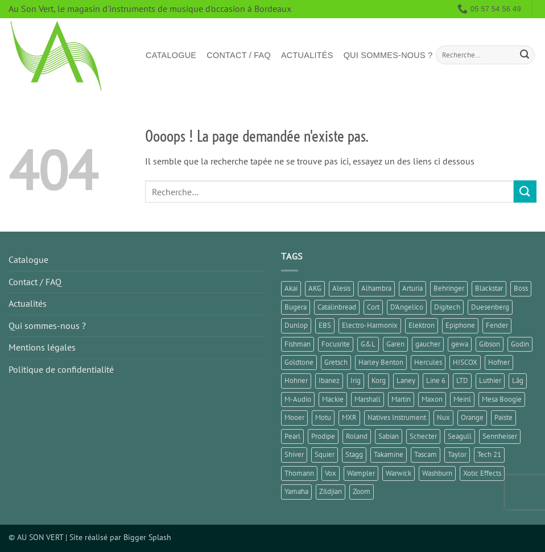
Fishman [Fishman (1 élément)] (297, 344)
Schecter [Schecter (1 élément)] (423, 436)
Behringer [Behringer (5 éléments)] (448, 288)
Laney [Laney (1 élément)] (406, 380)
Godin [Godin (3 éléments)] (520, 344)
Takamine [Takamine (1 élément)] (388, 454)
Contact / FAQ (239, 55)
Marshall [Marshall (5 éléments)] (367, 399)
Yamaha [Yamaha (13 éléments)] (296, 491)
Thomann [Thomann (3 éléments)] (299, 473)
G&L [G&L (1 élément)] (368, 344)
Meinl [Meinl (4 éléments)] (462, 399)
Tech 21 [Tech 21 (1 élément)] (489, 454)
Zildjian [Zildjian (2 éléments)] (330, 491)
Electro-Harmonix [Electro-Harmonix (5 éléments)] (370, 325)
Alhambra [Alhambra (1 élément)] (376, 288)
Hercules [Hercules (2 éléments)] (428, 362)
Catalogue (171, 55)
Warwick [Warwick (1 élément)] (398, 473)
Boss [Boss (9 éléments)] (521, 288)
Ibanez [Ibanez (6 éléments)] (329, 380)
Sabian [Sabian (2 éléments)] (388, 436)
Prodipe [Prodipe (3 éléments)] (323, 436)
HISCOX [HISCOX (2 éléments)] (465, 362)
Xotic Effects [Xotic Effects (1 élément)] (482, 473)
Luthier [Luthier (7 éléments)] (490, 380)
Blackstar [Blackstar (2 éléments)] (489, 288)
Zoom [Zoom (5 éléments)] (361, 491)
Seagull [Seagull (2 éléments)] (460, 436)
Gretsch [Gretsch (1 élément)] (336, 362)
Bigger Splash (147, 537)
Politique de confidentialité (61, 369)
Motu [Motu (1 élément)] (323, 417)
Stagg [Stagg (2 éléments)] (354, 454)
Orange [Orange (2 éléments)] (472, 417)
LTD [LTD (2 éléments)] (462, 380)
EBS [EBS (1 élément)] (325, 325)
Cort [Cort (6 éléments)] (373, 307)
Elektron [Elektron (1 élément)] (421, 325)
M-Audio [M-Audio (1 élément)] (297, 399)
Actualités (307, 55)
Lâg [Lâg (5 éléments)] (517, 380)
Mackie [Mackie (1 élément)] (333, 399)
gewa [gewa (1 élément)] (459, 344)
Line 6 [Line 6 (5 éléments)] (435, 380)
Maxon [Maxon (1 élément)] (432, 399)
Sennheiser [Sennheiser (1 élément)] (499, 436)
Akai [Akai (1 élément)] (291, 288)
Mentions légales (42, 347)
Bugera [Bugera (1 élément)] (295, 307)
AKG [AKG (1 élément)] (314, 288)
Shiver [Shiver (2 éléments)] (294, 454)
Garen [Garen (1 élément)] (395, 344)
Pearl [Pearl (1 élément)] (292, 436)
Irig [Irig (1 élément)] (355, 380)
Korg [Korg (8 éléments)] (378, 380)
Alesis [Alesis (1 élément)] (341, 288)
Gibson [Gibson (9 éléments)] (489, 344)
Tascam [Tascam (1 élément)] (425, 454)
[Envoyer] (524, 55)
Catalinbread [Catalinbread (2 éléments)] (336, 307)
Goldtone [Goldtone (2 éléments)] (298, 362)
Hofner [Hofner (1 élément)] (499, 362)
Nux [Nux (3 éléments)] (443, 417)
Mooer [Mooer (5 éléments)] (294, 417)
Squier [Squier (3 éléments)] (325, 454)
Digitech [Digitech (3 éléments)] (447, 307)
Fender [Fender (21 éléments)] (497, 325)
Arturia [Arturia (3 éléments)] (412, 288)
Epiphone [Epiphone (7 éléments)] (460, 325)
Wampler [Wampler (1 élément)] (361, 473)
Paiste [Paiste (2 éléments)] (503, 417)
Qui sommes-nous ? (388, 55)
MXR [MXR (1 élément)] (349, 417)
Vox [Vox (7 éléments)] (330, 473)
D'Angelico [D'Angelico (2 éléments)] (406, 307)
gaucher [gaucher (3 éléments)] (427, 344)
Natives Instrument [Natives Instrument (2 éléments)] (397, 417)
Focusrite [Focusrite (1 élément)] (335, 344)
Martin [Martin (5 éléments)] (401, 399)
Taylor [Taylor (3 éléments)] (457, 454)
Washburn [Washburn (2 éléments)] (437, 473)
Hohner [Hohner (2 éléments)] (296, 380)
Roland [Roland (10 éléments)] (357, 436)
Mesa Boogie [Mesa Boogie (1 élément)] (502, 399)
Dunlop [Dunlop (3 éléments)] (296, 325)
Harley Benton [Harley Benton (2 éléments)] (380, 362)
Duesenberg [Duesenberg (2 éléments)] (490, 307)
